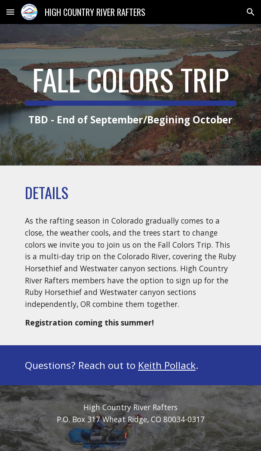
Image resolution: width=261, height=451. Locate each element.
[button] (10, 12)
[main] (130, 94)
